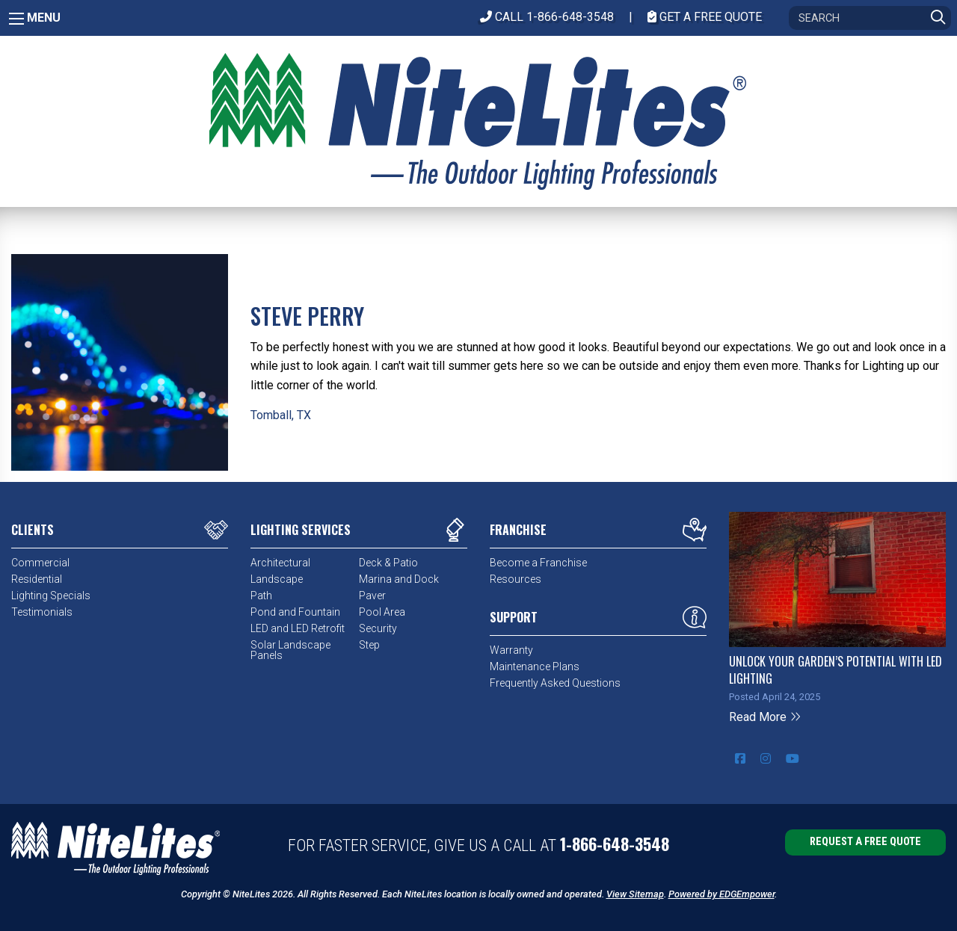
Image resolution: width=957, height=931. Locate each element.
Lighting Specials (50, 595)
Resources (515, 579)
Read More (765, 717)
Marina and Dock (399, 579)
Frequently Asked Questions (555, 683)
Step (369, 645)
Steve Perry (307, 315)
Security (378, 628)
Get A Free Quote (704, 17)
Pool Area (382, 612)
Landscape (276, 579)
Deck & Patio (388, 563)
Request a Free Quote (865, 841)
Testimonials (42, 612)
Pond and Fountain (295, 612)
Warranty (511, 650)
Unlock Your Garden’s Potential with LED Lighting (835, 669)
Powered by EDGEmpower (721, 894)
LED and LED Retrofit (297, 628)
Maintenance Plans (534, 666)
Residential (36, 579)
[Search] (870, 18)
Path (261, 595)
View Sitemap (635, 894)
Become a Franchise (538, 563)
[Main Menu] (16, 19)
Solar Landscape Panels (290, 650)
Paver (372, 595)
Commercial (40, 563)
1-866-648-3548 (614, 844)
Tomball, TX (280, 415)
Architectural (280, 563)
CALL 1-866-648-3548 (547, 17)
